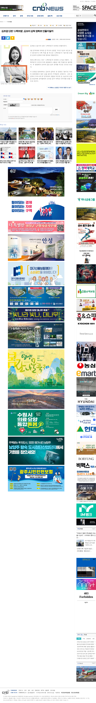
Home (1, 21)
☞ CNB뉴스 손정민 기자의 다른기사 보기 (59, 87)
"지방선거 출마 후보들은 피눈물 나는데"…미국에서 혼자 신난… (86, 535)
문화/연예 (37, 690)
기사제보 (93, 1)
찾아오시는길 (50, 692)
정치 (25, 690)
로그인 (82, 1)
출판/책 (47, 690)
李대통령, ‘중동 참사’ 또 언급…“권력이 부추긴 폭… (45, 142)
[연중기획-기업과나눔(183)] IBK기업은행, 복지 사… (27, 142)
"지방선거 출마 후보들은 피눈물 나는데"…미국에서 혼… (8, 143)
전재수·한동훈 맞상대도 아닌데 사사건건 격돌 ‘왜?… (63, 161)
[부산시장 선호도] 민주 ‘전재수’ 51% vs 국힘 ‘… (8, 161)
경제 (29, 690)
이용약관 (57, 692)
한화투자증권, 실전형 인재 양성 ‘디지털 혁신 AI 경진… (64, 142)
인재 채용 (52, 690)
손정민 (53, 39)
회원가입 (87, 1)
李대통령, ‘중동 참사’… (84, 551)
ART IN (42, 690)
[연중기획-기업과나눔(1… (85, 548)
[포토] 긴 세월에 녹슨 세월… (86, 680)
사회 (32, 690)
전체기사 (21, 690)
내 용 (4, 108)
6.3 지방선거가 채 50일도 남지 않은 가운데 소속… (90, 543)
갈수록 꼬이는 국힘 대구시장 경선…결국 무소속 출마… (26, 162)
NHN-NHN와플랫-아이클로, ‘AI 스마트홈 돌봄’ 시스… (45, 161)
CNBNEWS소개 (22, 692)
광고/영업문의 (31, 692)
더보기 (93, 528)
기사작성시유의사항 (41, 692)
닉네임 (4, 99)
